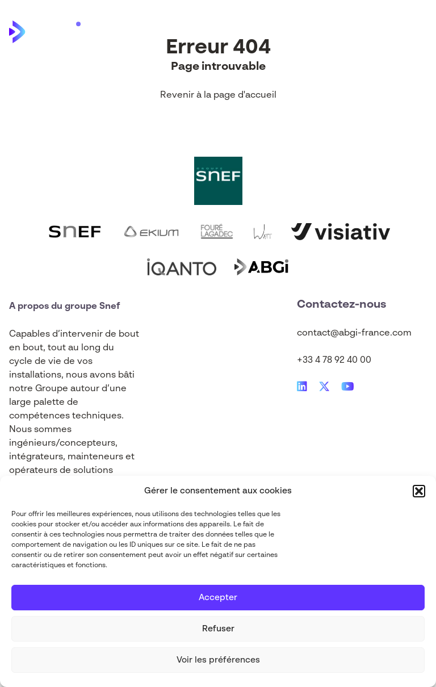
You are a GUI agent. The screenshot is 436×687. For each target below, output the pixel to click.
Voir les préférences (218, 660)
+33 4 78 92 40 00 (334, 360)
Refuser (218, 629)
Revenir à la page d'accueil (218, 95)
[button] (419, 491)
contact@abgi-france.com (354, 333)
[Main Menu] (418, 31)
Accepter (218, 597)
